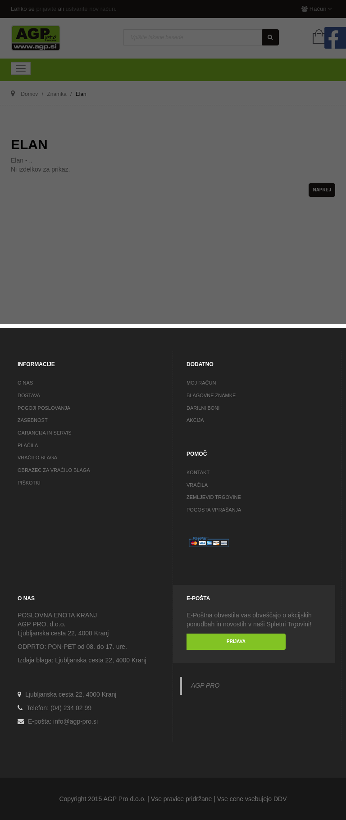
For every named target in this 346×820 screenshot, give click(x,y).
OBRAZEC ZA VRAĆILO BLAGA (54, 470)
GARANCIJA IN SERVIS (45, 432)
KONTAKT (198, 472)
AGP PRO (205, 685)
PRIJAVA (236, 641)
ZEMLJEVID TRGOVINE (214, 497)
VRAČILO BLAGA (37, 457)
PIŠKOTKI (29, 482)
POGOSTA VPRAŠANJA (214, 509)
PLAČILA (28, 445)
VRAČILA (197, 485)
